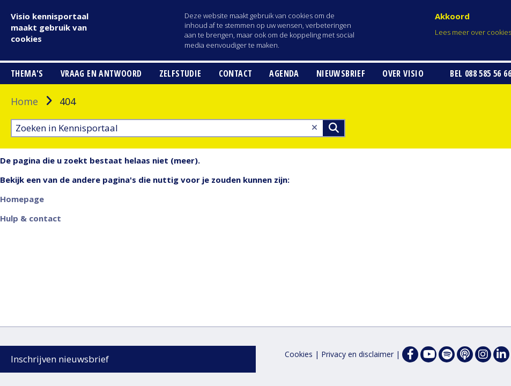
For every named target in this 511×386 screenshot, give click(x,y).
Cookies (299, 354)
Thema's (27, 134)
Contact (236, 134)
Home (24, 161)
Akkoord (452, 16)
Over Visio (403, 134)
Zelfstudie (180, 134)
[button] (42, 73)
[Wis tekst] (314, 188)
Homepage (22, 259)
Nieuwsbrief (340, 134)
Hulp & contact (30, 278)
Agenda (284, 134)
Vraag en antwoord (101, 134)
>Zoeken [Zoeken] (333, 189)
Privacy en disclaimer (357, 354)
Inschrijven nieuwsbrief (60, 359)
